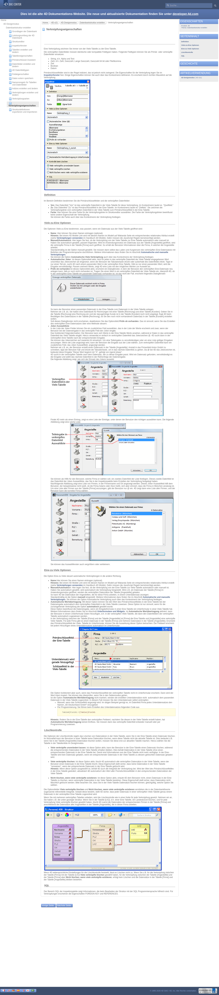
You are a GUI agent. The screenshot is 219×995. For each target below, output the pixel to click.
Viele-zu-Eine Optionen (57, 223)
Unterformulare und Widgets (111, 611)
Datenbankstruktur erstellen (18, 28)
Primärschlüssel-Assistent (22, 60)
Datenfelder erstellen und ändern (22, 65)
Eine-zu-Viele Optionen (57, 570)
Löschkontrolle (53, 730)
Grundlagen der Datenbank (23, 31)
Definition (49, 194)
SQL (46, 885)
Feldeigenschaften (19, 74)
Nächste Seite (64, 905)
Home (3, 20)
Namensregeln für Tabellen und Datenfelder (22, 83)
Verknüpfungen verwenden (70, 238)
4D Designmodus (11, 24)
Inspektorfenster (18, 46)
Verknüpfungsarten (19, 99)
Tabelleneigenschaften (20, 56)
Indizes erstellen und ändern (23, 88)
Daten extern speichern (21, 78)
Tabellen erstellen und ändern (20, 51)
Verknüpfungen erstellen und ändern (23, 93)
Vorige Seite (48, 905)
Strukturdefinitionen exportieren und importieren (23, 110)
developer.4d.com (185, 14)
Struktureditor (16, 41)
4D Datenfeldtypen (19, 70)
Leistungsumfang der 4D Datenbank (21, 36)
